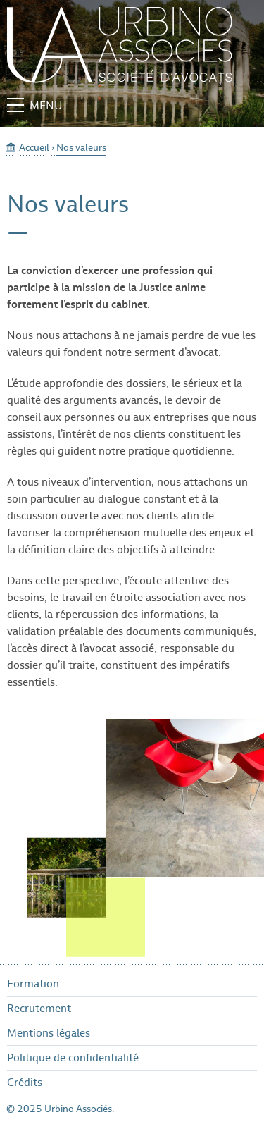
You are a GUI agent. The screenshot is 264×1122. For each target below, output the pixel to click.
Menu (34, 105)
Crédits (24, 1082)
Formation (33, 983)
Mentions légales (48, 1033)
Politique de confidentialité (73, 1057)
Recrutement (39, 1008)
